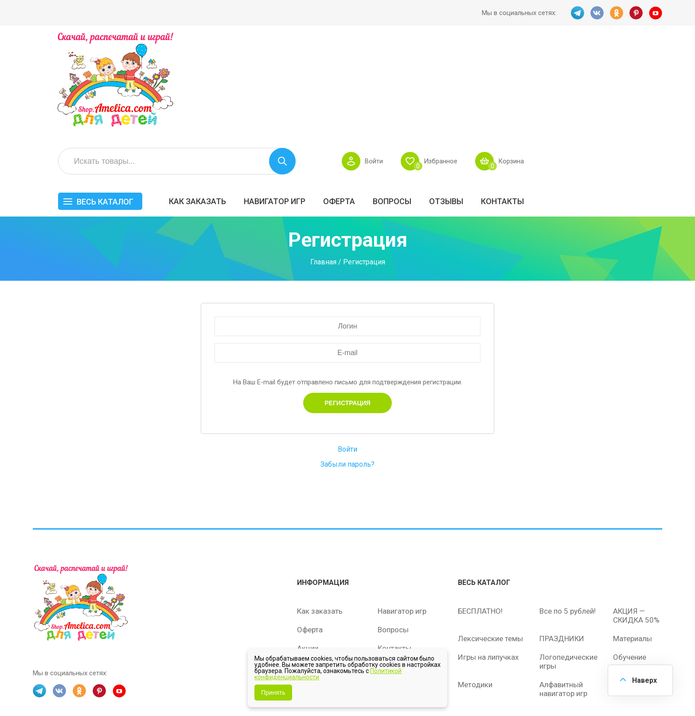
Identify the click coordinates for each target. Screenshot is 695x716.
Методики (475, 593)
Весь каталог (240, 100)
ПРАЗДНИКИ (561, 547)
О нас (387, 575)
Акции (307, 557)
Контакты (637, 100)
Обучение (629, 565)
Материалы (632, 547)
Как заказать (332, 100)
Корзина (646, 60)
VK (597, 12)
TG (577, 12)
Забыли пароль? (347, 373)
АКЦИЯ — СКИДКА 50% (636, 524)
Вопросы (527, 100)
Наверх (644, 680)
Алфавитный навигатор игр (563, 598)
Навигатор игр (410, 100)
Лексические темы (490, 547)
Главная (323, 171)
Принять (273, 692)
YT (655, 12)
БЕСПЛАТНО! (480, 519)
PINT (636, 12)
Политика (313, 594)
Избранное (575, 60)
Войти (508, 60)
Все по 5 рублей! (567, 519)
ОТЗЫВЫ (581, 100)
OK (616, 12)
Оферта (474, 100)
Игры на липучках (488, 565)
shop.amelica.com (168, 689)
